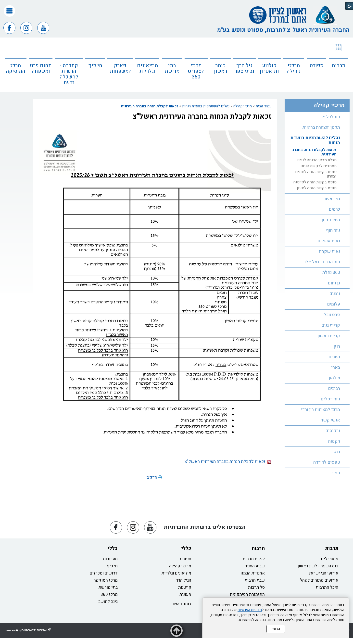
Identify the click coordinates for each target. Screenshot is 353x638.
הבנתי (276, 629)
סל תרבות (256, 587)
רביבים (334, 388)
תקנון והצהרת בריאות (321, 127)
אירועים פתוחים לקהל (319, 580)
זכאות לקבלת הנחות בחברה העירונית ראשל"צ (202, 116)
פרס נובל (332, 314)
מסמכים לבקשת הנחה (319, 166)
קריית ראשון (328, 335)
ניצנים (334, 293)
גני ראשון (331, 198)
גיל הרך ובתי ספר (244, 68)
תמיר (335, 473)
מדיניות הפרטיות (250, 609)
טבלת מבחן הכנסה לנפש (317, 160)
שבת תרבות (255, 580)
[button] (9, 11)
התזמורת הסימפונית (247, 594)
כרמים (334, 209)
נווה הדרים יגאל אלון (321, 262)
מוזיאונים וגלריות (147, 68)
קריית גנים (330, 325)
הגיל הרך (183, 580)
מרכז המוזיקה (105, 580)
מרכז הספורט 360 (196, 71)
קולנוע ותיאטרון (269, 68)
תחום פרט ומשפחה (41, 68)
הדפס (152, 477)
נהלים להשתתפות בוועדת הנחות (205, 106)
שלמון (334, 378)
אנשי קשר (330, 420)
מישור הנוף (330, 220)
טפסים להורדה (326, 462)
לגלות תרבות (254, 559)
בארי (335, 367)
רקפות (334, 441)
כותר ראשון (220, 68)
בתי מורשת (172, 68)
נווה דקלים (330, 399)
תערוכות (110, 559)
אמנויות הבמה (253, 573)
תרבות (338, 65)
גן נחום (334, 283)
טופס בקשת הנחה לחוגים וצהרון (316, 174)
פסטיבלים (329, 559)
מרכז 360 (109, 594)
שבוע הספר (255, 566)
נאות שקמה (329, 251)
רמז (336, 451)
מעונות (185, 594)
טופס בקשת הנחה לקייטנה (315, 182)
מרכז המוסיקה (15, 68)
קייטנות (184, 587)
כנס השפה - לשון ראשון (318, 566)
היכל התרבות (327, 587)
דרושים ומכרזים (104, 573)
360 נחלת (331, 272)
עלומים (333, 304)
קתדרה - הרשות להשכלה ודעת (69, 74)
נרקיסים (332, 430)
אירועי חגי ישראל (323, 573)
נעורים (334, 357)
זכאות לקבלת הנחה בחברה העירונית (149, 106)
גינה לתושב (108, 602)
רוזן (337, 346)
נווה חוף (333, 230)
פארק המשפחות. (120, 68)
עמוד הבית (263, 106)
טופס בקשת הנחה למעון (317, 188)
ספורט (316, 65)
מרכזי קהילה (294, 68)
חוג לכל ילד (329, 117)
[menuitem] (339, 64)
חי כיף (95, 65)
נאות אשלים (328, 241)
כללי (186, 548)
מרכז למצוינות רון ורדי (320, 409)
